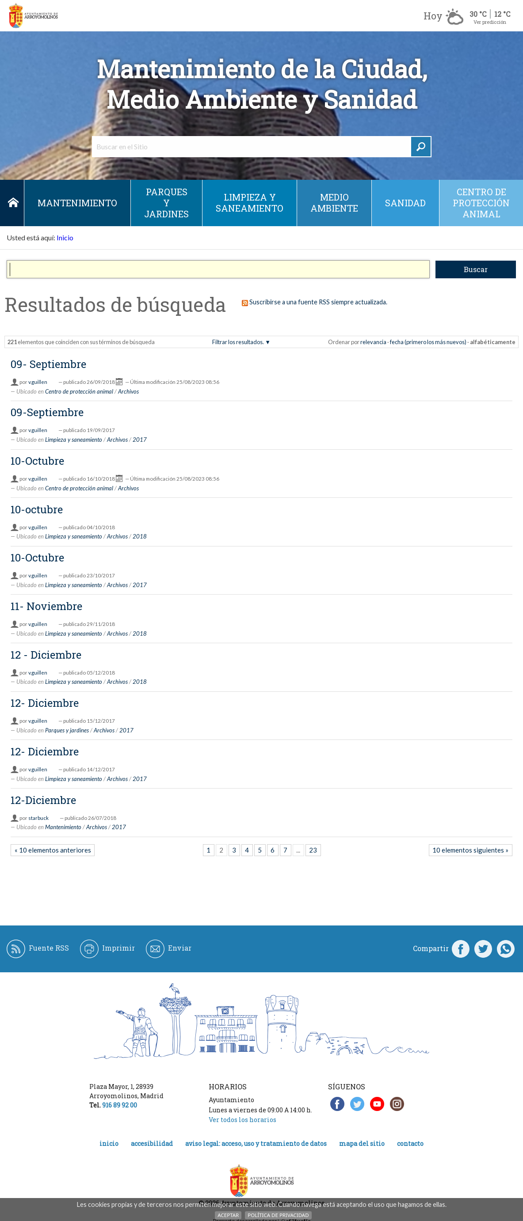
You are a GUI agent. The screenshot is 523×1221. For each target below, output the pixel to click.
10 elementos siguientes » (470, 850)
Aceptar (228, 1215)
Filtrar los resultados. (238, 341)
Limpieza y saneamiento (249, 202)
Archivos (128, 391)
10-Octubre (37, 461)
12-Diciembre (43, 800)
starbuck (38, 818)
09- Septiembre (48, 364)
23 (313, 850)
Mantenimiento (77, 203)
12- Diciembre (45, 703)
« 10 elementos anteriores (53, 850)
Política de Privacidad (278, 1215)
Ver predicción (489, 22)
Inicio (13, 203)
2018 (140, 536)
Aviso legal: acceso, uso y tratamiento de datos (256, 1143)
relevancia (373, 341)
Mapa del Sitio (362, 1143)
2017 (140, 439)
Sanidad (405, 203)
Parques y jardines (166, 203)
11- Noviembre (46, 606)
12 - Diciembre (46, 655)
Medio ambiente (334, 202)
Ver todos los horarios (242, 1119)
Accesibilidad (152, 1143)
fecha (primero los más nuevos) (428, 341)
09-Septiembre (47, 412)
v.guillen (37, 382)
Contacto (410, 1143)
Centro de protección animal (481, 203)
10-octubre (37, 509)
